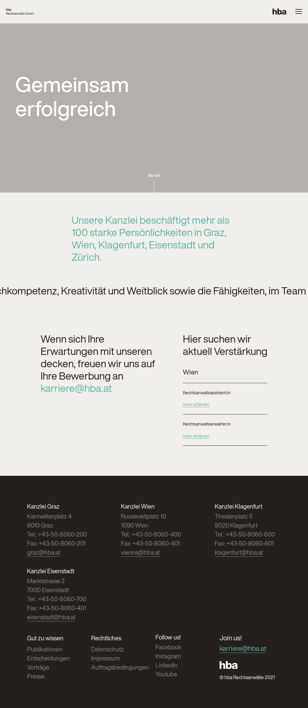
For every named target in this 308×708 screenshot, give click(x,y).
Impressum (105, 658)
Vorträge (38, 667)
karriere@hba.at (76, 388)
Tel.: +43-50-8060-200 (57, 534)
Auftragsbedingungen (120, 667)
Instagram (168, 656)
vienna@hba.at (140, 552)
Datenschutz (107, 649)
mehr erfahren (196, 404)
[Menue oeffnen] (298, 11)
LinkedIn (166, 665)
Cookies (304, 707)
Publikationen (45, 649)
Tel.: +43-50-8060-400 (151, 534)
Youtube (166, 674)
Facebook (168, 647)
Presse (36, 676)
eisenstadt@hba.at (51, 617)
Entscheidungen (48, 658)
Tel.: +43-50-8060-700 (56, 599)
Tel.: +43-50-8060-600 (245, 534)
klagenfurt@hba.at (239, 552)
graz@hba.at (43, 552)
